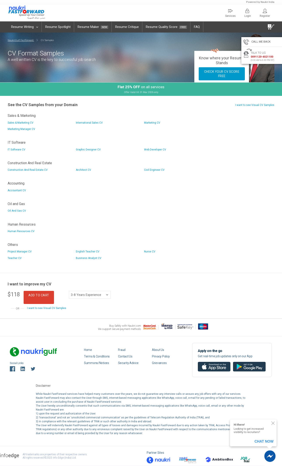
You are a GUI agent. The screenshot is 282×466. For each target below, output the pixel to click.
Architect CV (83, 169)
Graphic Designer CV (88, 149)
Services (230, 13)
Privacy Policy (161, 356)
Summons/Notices (96, 363)
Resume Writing (24, 27)
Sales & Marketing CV (20, 122)
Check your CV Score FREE (222, 74)
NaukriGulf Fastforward (21, 40)
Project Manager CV (20, 251)
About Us (158, 350)
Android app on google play (249, 363)
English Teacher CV (87, 251)
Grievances (159, 363)
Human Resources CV (21, 231)
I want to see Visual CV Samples (254, 105)
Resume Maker (93, 27)
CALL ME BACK (257, 42)
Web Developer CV (155, 149)
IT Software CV (16, 149)
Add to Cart (38, 295)
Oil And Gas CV (17, 210)
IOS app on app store (210, 363)
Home (88, 350)
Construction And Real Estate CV (28, 169)
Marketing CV (152, 122)
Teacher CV (15, 258)
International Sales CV (89, 122)
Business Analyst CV (88, 258)
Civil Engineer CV (154, 169)
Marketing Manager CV (21, 129)
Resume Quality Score (166, 27)
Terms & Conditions (97, 356)
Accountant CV (17, 190)
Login (247, 13)
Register (265, 13)
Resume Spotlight (58, 27)
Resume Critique (127, 27)
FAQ (197, 27)
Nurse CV (149, 251)
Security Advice (128, 363)
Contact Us (125, 356)
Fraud (122, 350)
